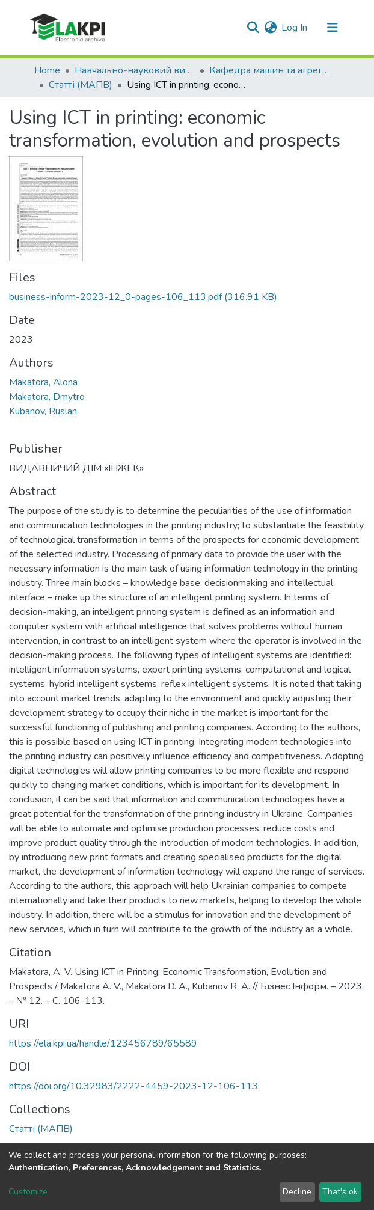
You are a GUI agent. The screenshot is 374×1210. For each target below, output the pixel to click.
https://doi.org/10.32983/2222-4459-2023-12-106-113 (133, 1086)
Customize (28, 1191)
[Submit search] (252, 27)
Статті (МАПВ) (80, 84)
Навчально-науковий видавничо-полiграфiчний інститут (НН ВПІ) (135, 70)
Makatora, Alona (43, 382)
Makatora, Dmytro (47, 396)
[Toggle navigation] (332, 28)
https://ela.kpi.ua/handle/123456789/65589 (103, 1043)
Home (47, 70)
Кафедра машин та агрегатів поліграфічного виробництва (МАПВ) (269, 70)
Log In (294, 27)
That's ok (340, 1191)
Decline (297, 1191)
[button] (270, 27)
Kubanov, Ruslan (43, 411)
